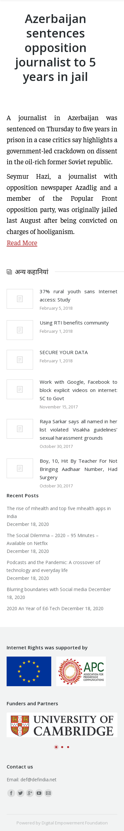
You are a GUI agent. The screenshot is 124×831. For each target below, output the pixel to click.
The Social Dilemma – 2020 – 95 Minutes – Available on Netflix (53, 539)
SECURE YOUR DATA (64, 352)
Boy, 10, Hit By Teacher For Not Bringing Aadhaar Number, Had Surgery (78, 468)
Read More (22, 242)
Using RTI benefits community (74, 322)
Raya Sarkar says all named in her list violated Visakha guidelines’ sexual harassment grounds (78, 429)
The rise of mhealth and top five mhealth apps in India (59, 512)
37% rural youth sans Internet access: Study (78, 295)
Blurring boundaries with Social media (47, 589)
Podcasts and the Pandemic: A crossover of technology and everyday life (53, 566)
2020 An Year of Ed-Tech (33, 608)
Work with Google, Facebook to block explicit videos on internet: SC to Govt (78, 390)
